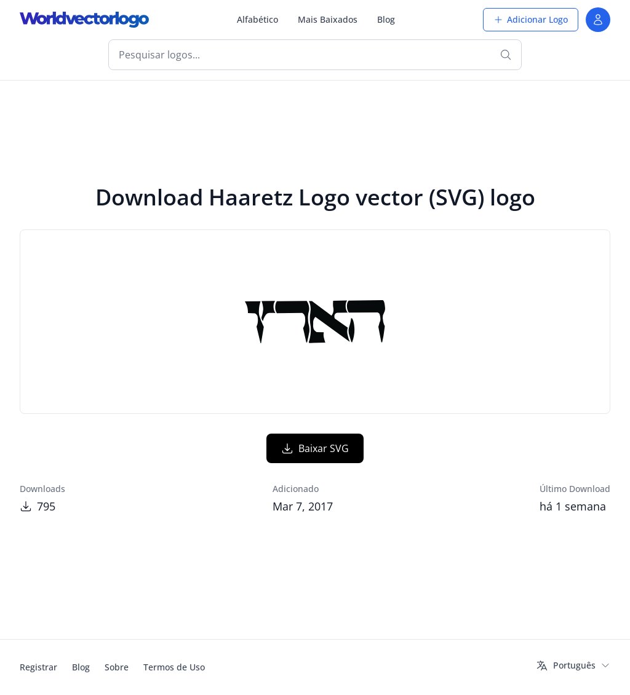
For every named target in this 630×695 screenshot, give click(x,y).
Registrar (38, 667)
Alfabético (257, 19)
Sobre (117, 667)
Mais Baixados (327, 19)
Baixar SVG (315, 448)
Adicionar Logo (530, 19)
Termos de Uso (174, 667)
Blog (386, 19)
